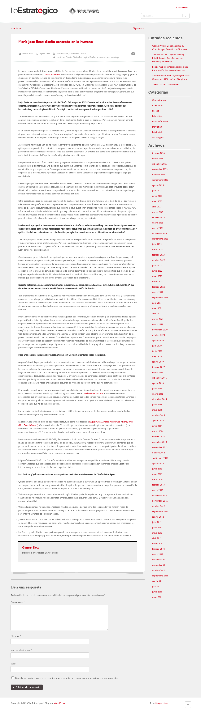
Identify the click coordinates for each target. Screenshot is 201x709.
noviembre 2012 (160, 500)
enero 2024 (157, 228)
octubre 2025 (158, 174)
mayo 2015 (157, 410)
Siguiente (139, 28)
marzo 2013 (157, 479)
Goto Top (188, 704)
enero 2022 (157, 292)
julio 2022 (157, 265)
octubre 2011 (158, 570)
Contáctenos (182, 7)
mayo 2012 (157, 533)
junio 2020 (157, 351)
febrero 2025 (158, 217)
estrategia (115, 57)
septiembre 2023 (160, 238)
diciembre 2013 (159, 442)
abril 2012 (157, 538)
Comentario (18, 602)
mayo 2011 (157, 597)
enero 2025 (157, 222)
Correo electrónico (21, 649)
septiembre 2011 (160, 575)
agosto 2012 (158, 517)
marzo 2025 (157, 212)
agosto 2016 (158, 383)
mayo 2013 (157, 474)
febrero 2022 (158, 287)
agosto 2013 (158, 463)
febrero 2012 (158, 549)
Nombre (16, 636)
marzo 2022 (157, 281)
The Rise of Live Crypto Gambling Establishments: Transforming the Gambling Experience (168, 58)
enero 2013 (157, 490)
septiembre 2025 (160, 180)
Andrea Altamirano (111, 421)
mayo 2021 (157, 308)
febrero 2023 (158, 254)
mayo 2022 (157, 276)
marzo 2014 (157, 431)
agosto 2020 (158, 340)
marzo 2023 (157, 249)
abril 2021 (157, 313)
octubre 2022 (158, 260)
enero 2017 (157, 372)
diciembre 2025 (159, 164)
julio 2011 (157, 586)
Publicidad (157, 132)
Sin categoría (158, 137)
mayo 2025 (157, 201)
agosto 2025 (158, 185)
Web (13, 663)
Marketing (157, 126)
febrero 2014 (158, 436)
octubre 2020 (158, 335)
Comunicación (62, 53)
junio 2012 (157, 527)
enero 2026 (157, 158)
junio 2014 (157, 426)
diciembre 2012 (159, 495)
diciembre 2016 (159, 377)
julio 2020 (157, 345)
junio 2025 (157, 196)
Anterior (16, 28)
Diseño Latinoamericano (100, 57)
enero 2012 (157, 554)
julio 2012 (157, 522)
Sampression (161, 703)
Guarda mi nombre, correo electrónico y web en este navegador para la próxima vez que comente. (66, 678)
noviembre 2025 (160, 169)
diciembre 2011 (159, 559)
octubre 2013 (158, 452)
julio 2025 (157, 190)
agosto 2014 (158, 420)
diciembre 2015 (159, 399)
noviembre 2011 (160, 565)
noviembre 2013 (160, 447)
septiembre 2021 (160, 297)
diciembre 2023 (159, 233)
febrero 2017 (158, 367)
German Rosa (27, 53)
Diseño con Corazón (93, 393)
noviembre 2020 (160, 329)
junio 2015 (157, 404)
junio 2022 (157, 271)
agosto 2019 (158, 361)
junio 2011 (157, 591)
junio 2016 (157, 388)
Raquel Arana (95, 421)
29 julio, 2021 (44, 53)
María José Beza (52, 74)
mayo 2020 (157, 356)
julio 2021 (157, 303)
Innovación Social (160, 121)
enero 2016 (157, 394)
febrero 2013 (158, 484)
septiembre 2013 (160, 458)
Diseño (83, 53)
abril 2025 (157, 206)
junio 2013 (157, 468)
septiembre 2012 (160, 511)
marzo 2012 (157, 543)
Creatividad (74, 53)
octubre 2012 (158, 506)
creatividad (60, 57)
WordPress (59, 703)
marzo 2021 (157, 319)
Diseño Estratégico (81, 57)
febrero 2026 (158, 153)
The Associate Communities (165, 84)
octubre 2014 (158, 415)
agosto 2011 (158, 581)
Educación (157, 116)
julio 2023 (157, 244)
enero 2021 (157, 324)
